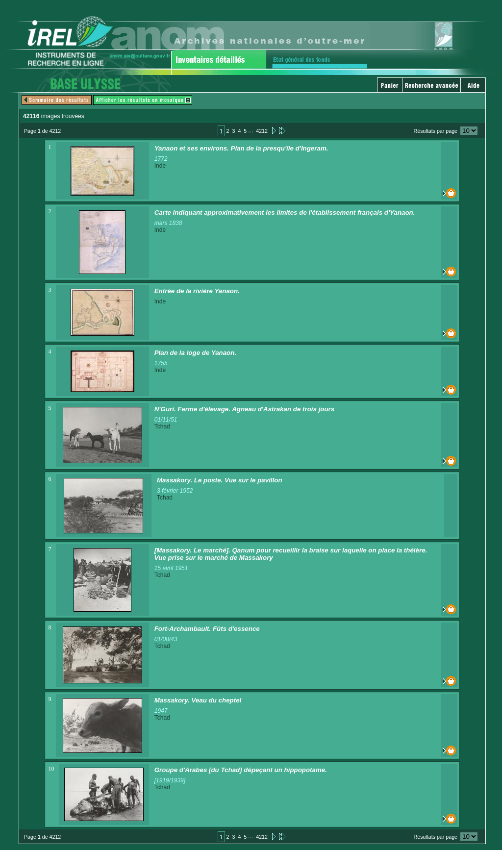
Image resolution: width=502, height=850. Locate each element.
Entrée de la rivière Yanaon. (197, 291)
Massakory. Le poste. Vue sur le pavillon (219, 480)
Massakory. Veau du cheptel (198, 700)
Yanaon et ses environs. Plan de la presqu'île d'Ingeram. (241, 148)
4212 (262, 131)
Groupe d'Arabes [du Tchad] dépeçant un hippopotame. (240, 770)
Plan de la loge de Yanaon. (195, 352)
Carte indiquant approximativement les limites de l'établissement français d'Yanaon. (284, 212)
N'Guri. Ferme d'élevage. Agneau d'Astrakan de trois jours (244, 409)
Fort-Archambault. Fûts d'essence (207, 628)
